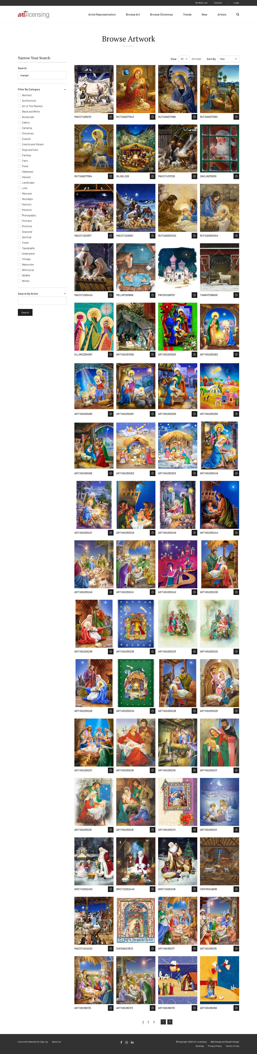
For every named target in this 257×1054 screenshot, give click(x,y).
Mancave (27, 193)
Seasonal (27, 231)
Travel (25, 242)
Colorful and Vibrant (33, 144)
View (173, 58)
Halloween (27, 171)
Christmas (28, 133)
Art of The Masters (32, 106)
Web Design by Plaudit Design (225, 1042)
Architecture (29, 100)
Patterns (27, 209)
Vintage (26, 259)
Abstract (27, 95)
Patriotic (27, 204)
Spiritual (26, 237)
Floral (25, 166)
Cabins (26, 122)
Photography (29, 215)
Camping (27, 127)
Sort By (211, 58)
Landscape (28, 182)
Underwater (28, 253)
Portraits (27, 220)
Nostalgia (27, 198)
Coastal (26, 138)
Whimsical (28, 269)
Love (24, 187)
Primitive (27, 226)
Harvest (26, 177)
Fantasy (26, 155)
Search (22, 68)
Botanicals (28, 116)
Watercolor (28, 264)
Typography (28, 248)
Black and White (31, 111)
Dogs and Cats (30, 149)
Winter (25, 280)
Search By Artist (28, 293)
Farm (25, 160)
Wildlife (26, 275)
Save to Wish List (111, 117)
